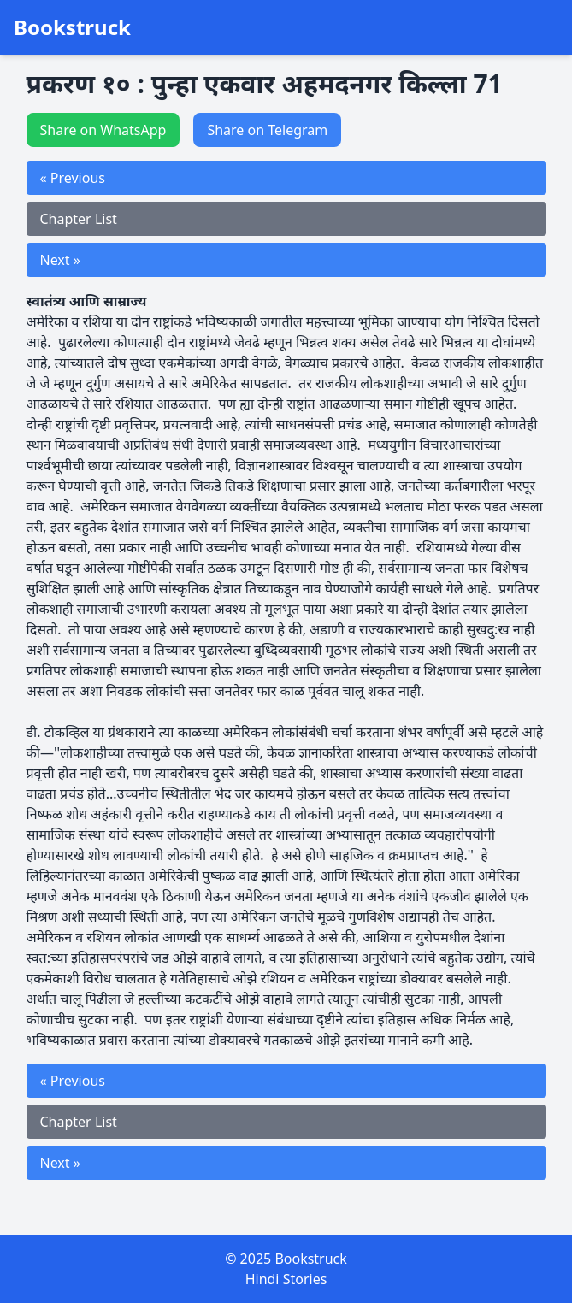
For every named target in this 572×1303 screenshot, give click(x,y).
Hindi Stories (286, 1279)
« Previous (72, 177)
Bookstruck (72, 27)
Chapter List (78, 218)
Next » (60, 260)
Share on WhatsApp (103, 130)
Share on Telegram (267, 130)
